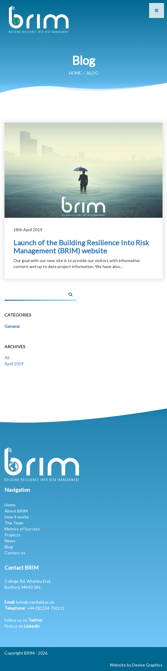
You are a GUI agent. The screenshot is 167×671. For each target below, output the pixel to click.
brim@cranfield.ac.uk (35, 602)
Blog (8, 546)
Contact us (14, 552)
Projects (12, 534)
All (6, 357)
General (11, 326)
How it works (16, 516)
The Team (14, 522)
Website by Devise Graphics (136, 664)
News (9, 540)
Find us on (22, 626)
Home (75, 72)
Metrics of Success (22, 528)
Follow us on (23, 620)
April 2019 (14, 363)
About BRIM (16, 510)
